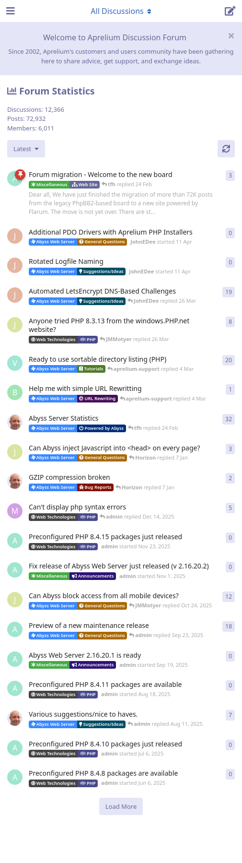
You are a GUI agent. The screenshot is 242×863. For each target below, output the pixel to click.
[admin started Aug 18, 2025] (15, 688)
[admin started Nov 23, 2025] (15, 540)
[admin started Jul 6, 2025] (15, 748)
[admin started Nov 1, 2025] (15, 570)
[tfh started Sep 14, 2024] (15, 718)
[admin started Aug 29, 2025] (15, 629)
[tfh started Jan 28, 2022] (15, 422)
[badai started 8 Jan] (15, 392)
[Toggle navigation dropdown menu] (121, 11)
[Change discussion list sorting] (26, 148)
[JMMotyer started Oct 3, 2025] (15, 599)
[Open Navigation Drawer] (9, 11)
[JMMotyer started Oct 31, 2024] (15, 324)
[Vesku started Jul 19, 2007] (15, 363)
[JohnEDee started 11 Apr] (15, 236)
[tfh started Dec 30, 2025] (15, 481)
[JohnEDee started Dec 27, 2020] (15, 295)
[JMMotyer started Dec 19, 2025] (15, 452)
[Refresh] (226, 148)
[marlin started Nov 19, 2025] (15, 511)
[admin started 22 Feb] (15, 178)
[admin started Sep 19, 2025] (15, 659)
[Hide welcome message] (231, 35)
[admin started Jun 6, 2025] (15, 777)
